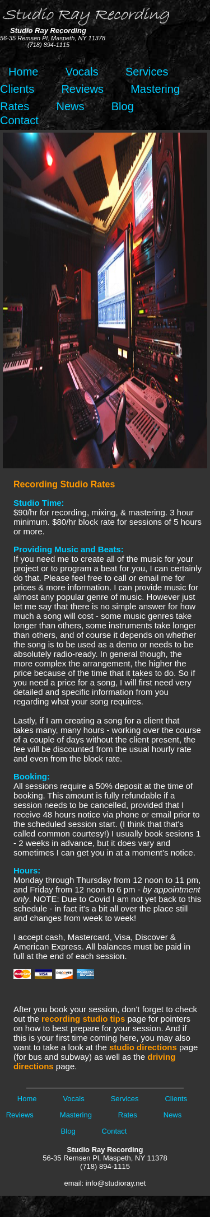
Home (20, 71)
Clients (17, 89)
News (70, 106)
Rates (14, 106)
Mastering (155, 89)
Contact (19, 120)
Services (147, 71)
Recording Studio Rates (64, 484)
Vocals (82, 71)
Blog (122, 106)
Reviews (82, 89)
